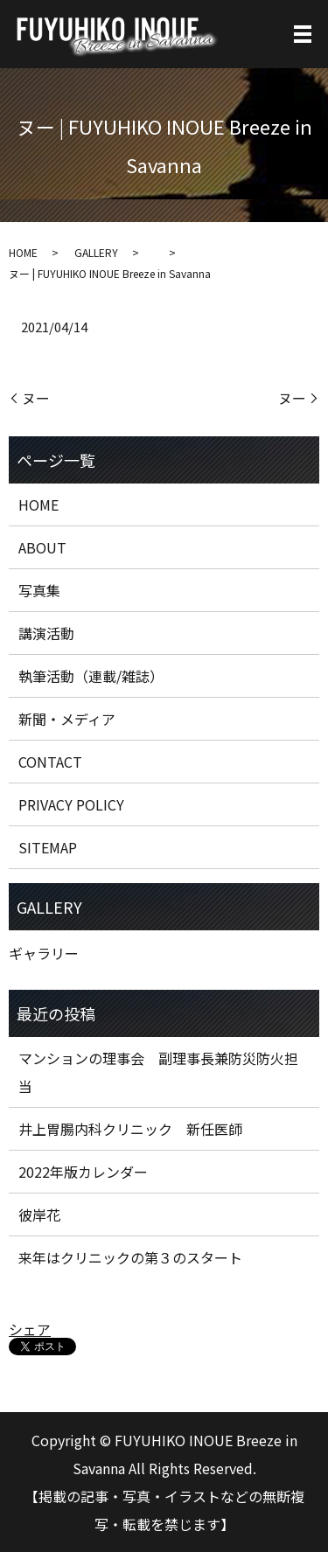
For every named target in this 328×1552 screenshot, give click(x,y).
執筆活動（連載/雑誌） (91, 675)
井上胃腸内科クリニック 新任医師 (130, 1128)
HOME (23, 252)
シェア (30, 1329)
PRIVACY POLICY (71, 804)
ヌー (36, 397)
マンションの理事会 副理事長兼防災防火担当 (158, 1071)
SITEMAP (47, 847)
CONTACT (50, 761)
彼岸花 (39, 1214)
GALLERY (96, 252)
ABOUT (42, 547)
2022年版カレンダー (83, 1171)
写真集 (39, 590)
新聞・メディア (66, 718)
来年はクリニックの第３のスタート (130, 1257)
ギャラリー (44, 953)
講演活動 (46, 633)
